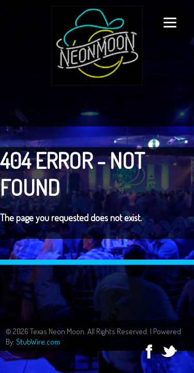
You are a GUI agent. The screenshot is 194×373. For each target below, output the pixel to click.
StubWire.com (38, 342)
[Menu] (170, 22)
